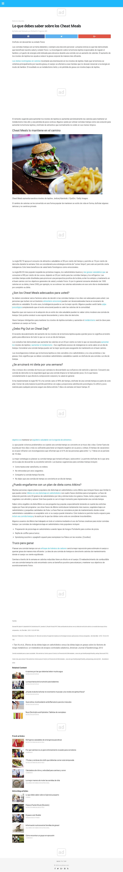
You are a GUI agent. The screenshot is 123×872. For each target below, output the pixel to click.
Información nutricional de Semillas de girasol (42, 825)
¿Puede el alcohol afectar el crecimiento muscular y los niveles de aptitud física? (55, 692)
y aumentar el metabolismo (41, 345)
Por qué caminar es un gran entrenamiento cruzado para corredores (51, 750)
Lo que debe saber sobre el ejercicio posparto (42, 795)
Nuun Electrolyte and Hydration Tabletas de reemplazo (46, 712)
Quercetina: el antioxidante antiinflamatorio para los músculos (48, 702)
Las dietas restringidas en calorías (26, 61)
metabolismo (90, 320)
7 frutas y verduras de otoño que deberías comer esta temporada (50, 760)
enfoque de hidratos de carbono (53, 548)
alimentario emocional (52, 301)
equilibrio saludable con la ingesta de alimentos (51, 440)
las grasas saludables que (94, 272)
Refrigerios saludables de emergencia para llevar (44, 740)
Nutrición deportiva (18, 21)
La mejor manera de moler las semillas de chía (43, 780)
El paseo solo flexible (33, 815)
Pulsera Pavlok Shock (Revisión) (37, 805)
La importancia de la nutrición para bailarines (42, 682)
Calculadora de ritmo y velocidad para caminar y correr (46, 770)
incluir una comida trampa (22, 516)
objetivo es (16, 440)
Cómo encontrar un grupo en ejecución (40, 835)
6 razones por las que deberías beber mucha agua (44, 671)
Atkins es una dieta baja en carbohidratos (44, 493)
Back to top (61, 861)
